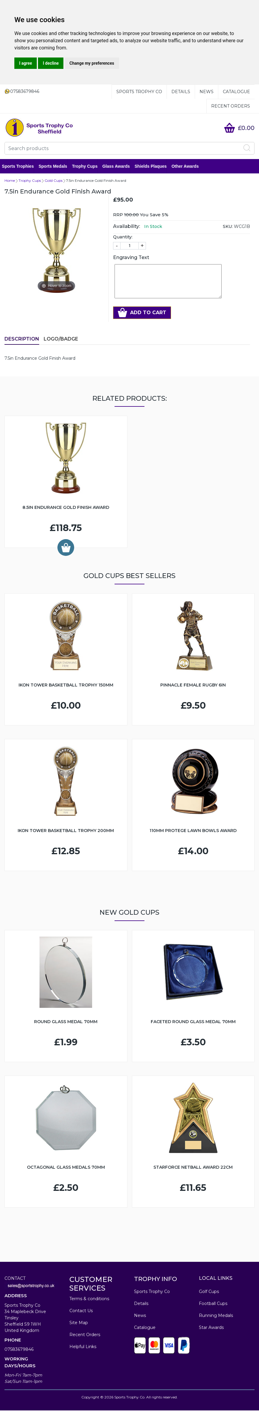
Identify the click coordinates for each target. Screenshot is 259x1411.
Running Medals (216, 1316)
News (206, 91)
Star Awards (211, 1328)
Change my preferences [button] (91, 63)
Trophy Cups (87, 166)
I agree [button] (25, 63)
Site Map (78, 1323)
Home (9, 181)
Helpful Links (82, 1347)
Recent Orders (230, 106)
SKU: (228, 227)
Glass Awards (118, 166)
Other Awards (187, 166)
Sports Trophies (20, 166)
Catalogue (236, 91)
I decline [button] (51, 63)
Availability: (126, 227)
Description (21, 339)
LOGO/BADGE (61, 339)
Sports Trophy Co (139, 91)
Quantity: (122, 237)
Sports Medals (55, 166)
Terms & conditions (89, 1299)
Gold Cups (54, 181)
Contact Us (81, 1311)
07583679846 (18, 1350)
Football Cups (213, 1304)
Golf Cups (209, 1292)
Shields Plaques (153, 166)
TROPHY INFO (155, 1279)
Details (180, 91)
